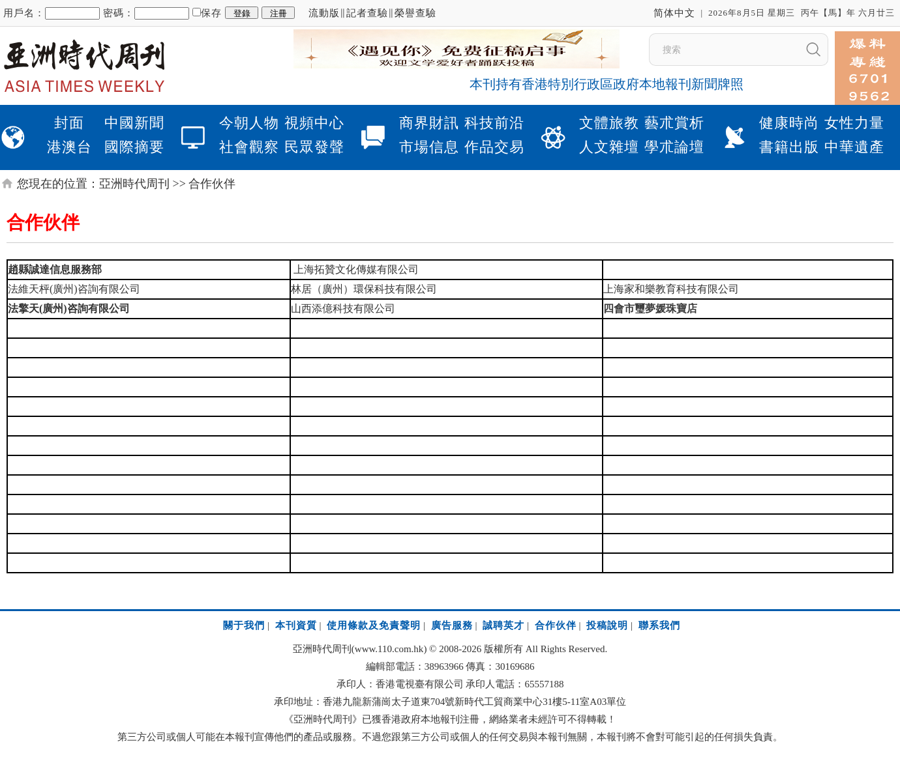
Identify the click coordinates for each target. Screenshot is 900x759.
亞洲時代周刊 (134, 183)
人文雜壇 (609, 147)
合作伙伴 (556, 625)
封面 (69, 123)
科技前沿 (494, 123)
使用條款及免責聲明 (374, 625)
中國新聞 (134, 123)
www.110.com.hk (389, 649)
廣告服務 (452, 625)
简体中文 (674, 13)
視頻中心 (314, 123)
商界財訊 (429, 123)
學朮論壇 (674, 147)
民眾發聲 (314, 147)
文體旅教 (609, 123)
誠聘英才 (503, 625)
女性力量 (854, 123)
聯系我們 (659, 625)
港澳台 (69, 147)
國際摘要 (134, 147)
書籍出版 (789, 147)
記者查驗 (367, 13)
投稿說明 (607, 625)
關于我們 (244, 625)
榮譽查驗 (415, 13)
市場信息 (429, 147)
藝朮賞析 (674, 123)
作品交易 (494, 147)
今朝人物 (249, 123)
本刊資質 (296, 625)
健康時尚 (789, 123)
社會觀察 (249, 147)
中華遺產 (854, 147)
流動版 (324, 13)
